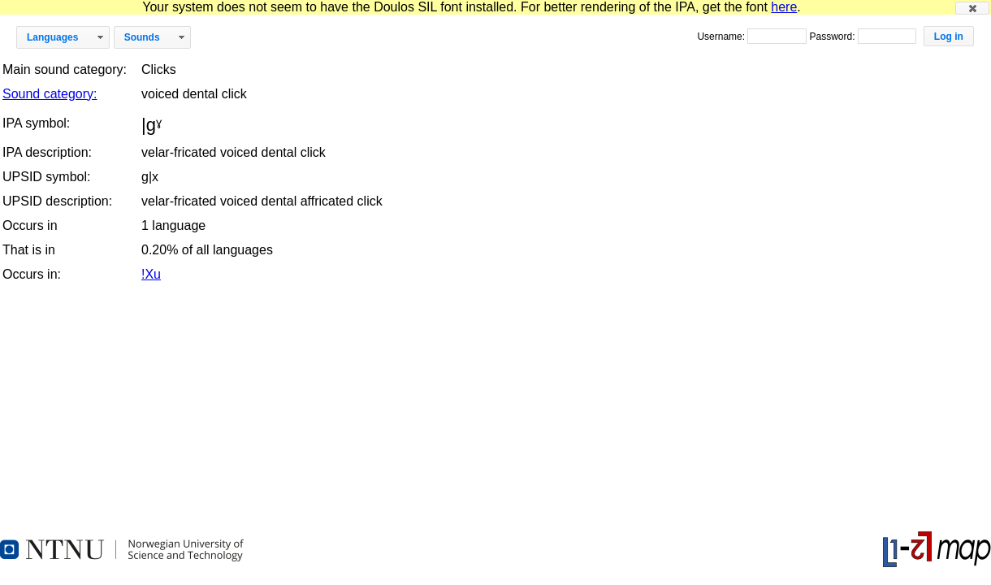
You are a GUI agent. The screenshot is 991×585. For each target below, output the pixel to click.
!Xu (151, 274)
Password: (833, 36)
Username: (722, 36)
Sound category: (49, 94)
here (784, 7)
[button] (972, 8)
